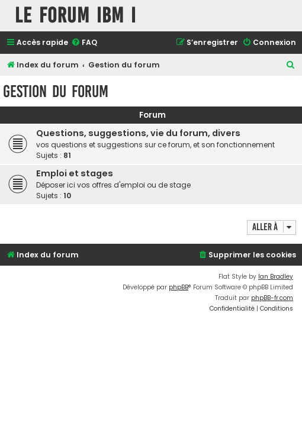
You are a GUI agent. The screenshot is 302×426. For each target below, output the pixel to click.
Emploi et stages (74, 173)
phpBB (178, 287)
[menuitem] (84, 43)
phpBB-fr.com (272, 297)
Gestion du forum (55, 91)
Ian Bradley (275, 276)
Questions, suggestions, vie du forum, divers (138, 133)
